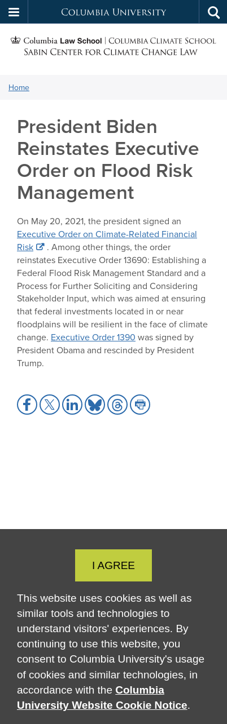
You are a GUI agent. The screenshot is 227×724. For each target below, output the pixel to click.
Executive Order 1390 (93, 337)
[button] (14, 12)
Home (18, 87)
